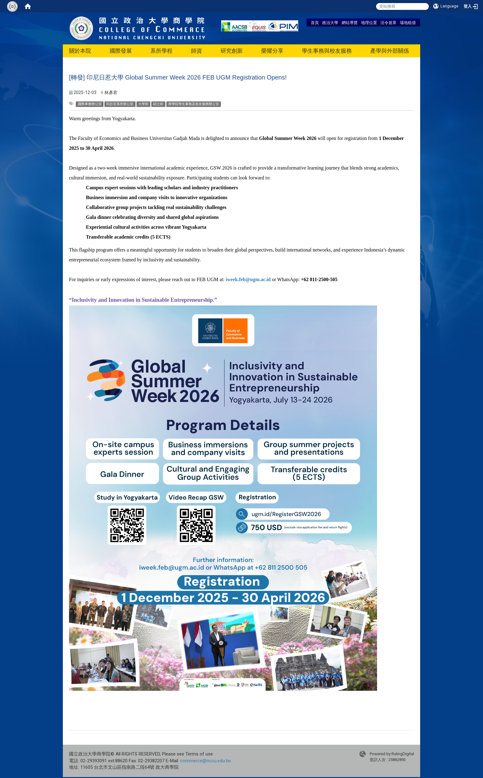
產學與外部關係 (389, 50)
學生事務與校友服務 (327, 50)
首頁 (315, 22)
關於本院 (80, 50)
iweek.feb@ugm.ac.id (248, 279)
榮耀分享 (272, 50)
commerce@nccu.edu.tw (205, 761)
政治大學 (330, 22)
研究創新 (232, 50)
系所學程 (161, 50)
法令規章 (388, 22)
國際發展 (121, 50)
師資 (196, 50)
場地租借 (408, 22)
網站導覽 (350, 22)
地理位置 (369, 22)
